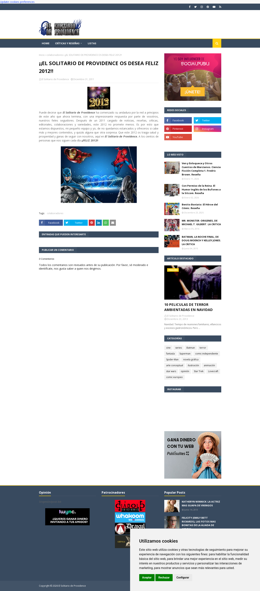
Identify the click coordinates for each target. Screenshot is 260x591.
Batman (191, 347)
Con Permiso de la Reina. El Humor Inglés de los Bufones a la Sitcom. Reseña (201, 189)
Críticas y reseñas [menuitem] (67, 43)
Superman (184, 353)
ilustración (193, 365)
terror (203, 347)
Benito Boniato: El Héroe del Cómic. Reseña (200, 206)
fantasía (170, 353)
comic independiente (206, 353)
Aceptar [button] (147, 577)
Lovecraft (213, 371)
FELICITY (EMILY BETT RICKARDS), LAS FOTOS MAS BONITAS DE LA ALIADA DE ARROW (199, 523)
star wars (171, 371)
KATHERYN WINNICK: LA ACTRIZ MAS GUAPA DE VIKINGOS (201, 503)
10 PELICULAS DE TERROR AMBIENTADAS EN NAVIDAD (188, 307)
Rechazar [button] (164, 577)
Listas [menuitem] (92, 43)
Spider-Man (172, 359)
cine (168, 347)
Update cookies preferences (17, 2)
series (178, 347)
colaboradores (55, 55)
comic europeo (174, 377)
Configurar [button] (182, 577)
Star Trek (198, 371)
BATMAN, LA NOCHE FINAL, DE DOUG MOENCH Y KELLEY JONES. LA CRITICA (201, 240)
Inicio (42, 55)
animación (209, 365)
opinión (185, 371)
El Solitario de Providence (55, 79)
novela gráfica (190, 359)
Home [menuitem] (45, 43)
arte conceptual (174, 365)
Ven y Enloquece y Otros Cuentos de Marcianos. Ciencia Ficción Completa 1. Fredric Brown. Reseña (201, 169)
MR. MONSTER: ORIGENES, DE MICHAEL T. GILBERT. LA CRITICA (201, 222)
